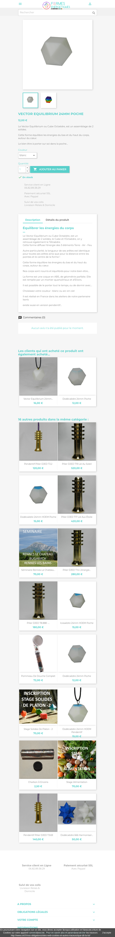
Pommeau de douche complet (38, 676)
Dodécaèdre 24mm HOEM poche (38, 517)
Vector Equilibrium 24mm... (38, 398)
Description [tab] (32, 219)
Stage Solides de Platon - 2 (38, 729)
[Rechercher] (57, 12)
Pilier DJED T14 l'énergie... (77, 570)
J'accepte (106, 932)
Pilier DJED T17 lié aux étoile (76, 517)
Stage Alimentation (76, 782)
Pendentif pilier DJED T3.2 (38, 464)
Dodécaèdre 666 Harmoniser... (77, 835)
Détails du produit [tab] (57, 219)
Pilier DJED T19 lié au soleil (77, 464)
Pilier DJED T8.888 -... (38, 623)
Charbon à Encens (38, 782)
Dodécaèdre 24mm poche (77, 398)
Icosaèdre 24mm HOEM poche (77, 623)
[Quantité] (22, 169)
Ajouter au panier (49, 169)
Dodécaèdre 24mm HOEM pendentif (76, 731)
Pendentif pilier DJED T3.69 (38, 835)
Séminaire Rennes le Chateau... (38, 570)
